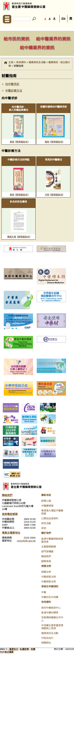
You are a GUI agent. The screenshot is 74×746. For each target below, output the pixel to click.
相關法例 (46, 572)
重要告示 (13, 649)
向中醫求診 (12, 84)
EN (63, 18)
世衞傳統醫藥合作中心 (52, 619)
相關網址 (46, 642)
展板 (47, 142)
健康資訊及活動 (37, 62)
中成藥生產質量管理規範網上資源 (52, 627)
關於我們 (46, 533)
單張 (12, 142)
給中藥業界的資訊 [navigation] (37, 47)
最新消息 (46, 495)
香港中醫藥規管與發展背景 (52, 540)
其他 (43, 528)
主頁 (10, 62)
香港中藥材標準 (49, 612)
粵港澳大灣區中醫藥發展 (52, 512)
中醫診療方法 (13, 90)
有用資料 (21, 62)
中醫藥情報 (47, 505)
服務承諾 (46, 561)
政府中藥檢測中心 (51, 607)
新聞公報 (46, 501)
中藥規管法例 (48, 581)
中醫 (43, 592)
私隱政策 (24, 649)
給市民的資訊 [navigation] (16, 39)
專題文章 (11, 236)
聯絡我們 (46, 556)
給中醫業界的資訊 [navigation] (53, 39)
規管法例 (46, 566)
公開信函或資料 (49, 518)
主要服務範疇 (48, 546)
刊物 (47, 194)
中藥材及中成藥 (49, 597)
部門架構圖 (47, 551)
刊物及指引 (47, 638)
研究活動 (46, 523)
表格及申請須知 (49, 586)
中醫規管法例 (48, 576)
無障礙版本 (21, 142)
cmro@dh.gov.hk (26, 540)
